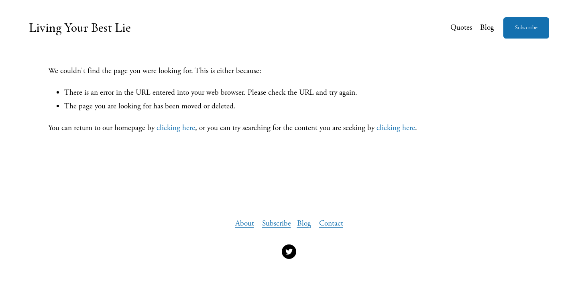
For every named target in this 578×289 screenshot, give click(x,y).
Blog (487, 27)
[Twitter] (289, 251)
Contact (331, 223)
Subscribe (526, 27)
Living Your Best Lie (80, 27)
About (244, 223)
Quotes (461, 27)
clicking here (176, 128)
